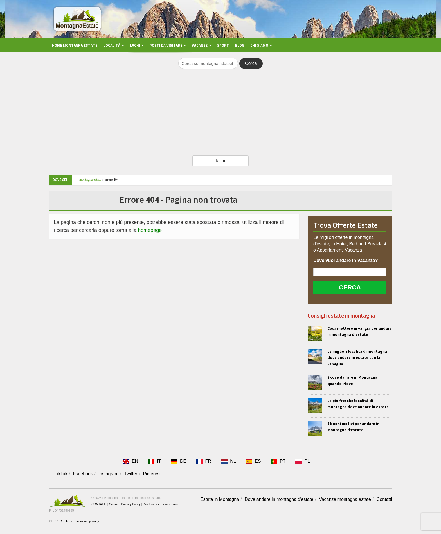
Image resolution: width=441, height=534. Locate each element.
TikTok (61, 473)
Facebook (83, 473)
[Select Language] (220, 160)
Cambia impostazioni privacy (79, 521)
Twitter (130, 473)
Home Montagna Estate (74, 45)
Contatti (384, 499)
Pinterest (152, 473)
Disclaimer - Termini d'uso (160, 504)
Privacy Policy (130, 504)
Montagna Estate (90, 180)
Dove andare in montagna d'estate (279, 499)
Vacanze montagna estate (345, 499)
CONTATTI (98, 504)
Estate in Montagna (219, 499)
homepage (150, 230)
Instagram (108, 473)
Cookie (113, 504)
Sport (223, 45)
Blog (239, 45)
